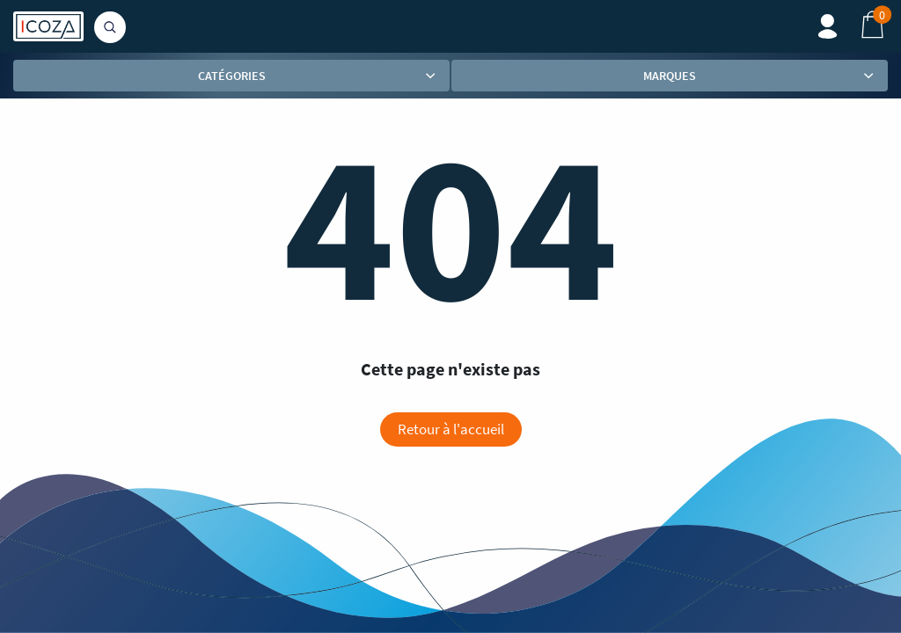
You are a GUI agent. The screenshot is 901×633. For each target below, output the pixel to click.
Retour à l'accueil (451, 429)
